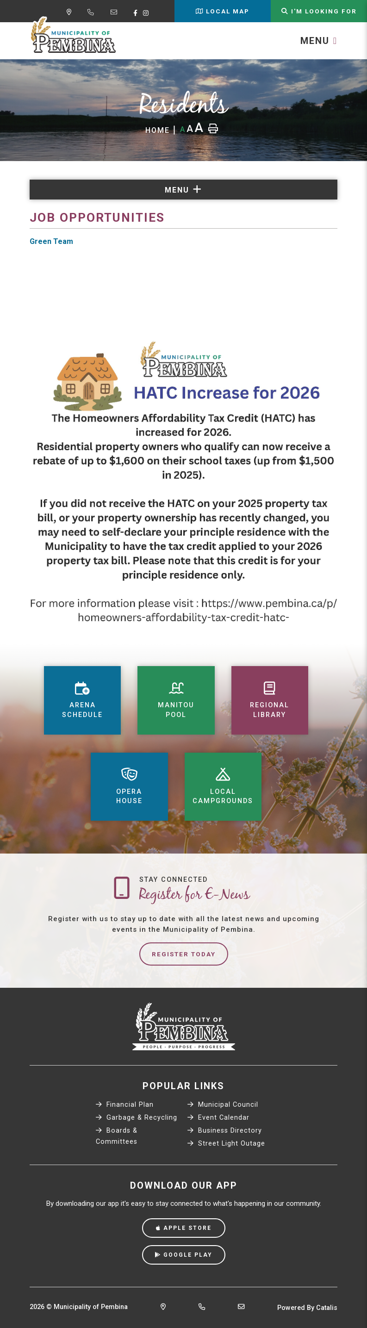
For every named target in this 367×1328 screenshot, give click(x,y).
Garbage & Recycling (136, 1118)
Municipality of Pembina (73, 35)
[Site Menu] (183, 190)
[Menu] (318, 40)
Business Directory (224, 1131)
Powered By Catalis (307, 1308)
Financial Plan (125, 1105)
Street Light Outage (226, 1143)
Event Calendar (218, 1118)
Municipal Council (222, 1105)
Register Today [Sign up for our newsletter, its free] (184, 954)
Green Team (51, 241)
